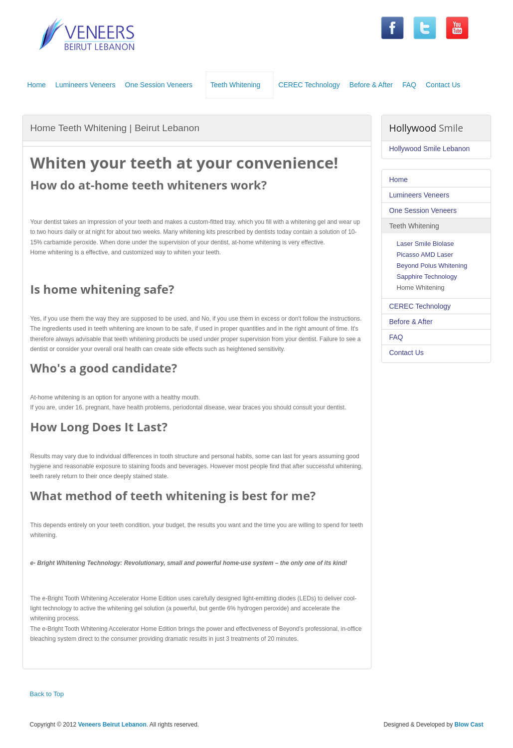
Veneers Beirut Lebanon (112, 724)
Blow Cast (468, 724)
